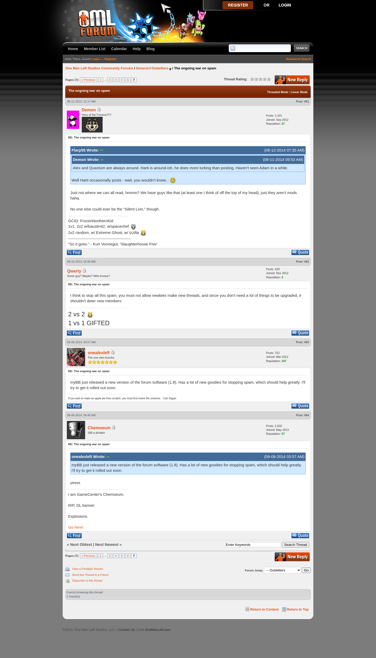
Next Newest (106, 544)
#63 (306, 342)
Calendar (119, 49)
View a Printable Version (87, 568)
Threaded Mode (277, 92)
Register (110, 59)
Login (96, 59)
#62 (306, 261)
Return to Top (298, 609)
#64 (306, 415)
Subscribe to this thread (87, 580)
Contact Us (126, 630)
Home (73, 49)
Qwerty (74, 271)
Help (137, 49)
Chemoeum (99, 428)
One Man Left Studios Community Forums (99, 68)
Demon (89, 110)
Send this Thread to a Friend (90, 574)
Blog (150, 49)
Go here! (75, 527)
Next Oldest (81, 544)
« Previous (88, 79)
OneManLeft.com (158, 630)
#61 (306, 101)
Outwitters (159, 68)
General (142, 68)
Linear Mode (299, 92)
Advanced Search (298, 59)
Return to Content (264, 609)
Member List (94, 49)
